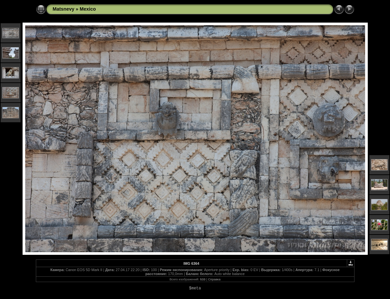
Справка (214, 279)
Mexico (88, 9)
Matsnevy (64, 9)
